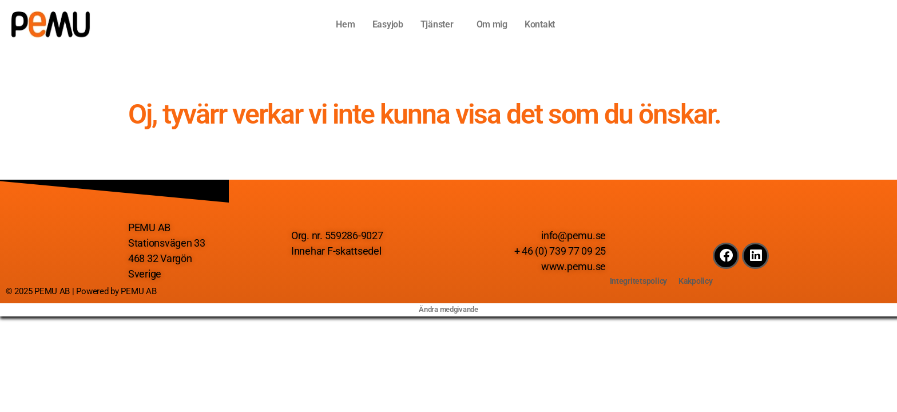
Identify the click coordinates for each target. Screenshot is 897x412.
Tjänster (437, 24)
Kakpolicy (696, 281)
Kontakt (540, 24)
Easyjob (387, 24)
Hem (345, 24)
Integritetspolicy (637, 281)
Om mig (492, 24)
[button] (440, 24)
